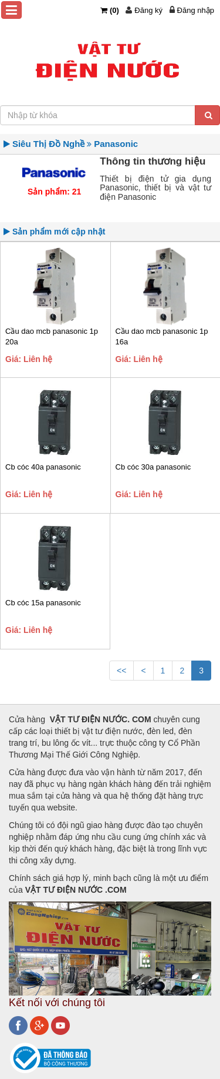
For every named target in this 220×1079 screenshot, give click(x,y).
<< (121, 670)
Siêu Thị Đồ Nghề (48, 144)
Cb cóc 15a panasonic (43, 602)
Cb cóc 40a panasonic (43, 467)
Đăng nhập (195, 10)
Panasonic (116, 144)
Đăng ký (148, 10)
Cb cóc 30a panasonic (153, 467)
